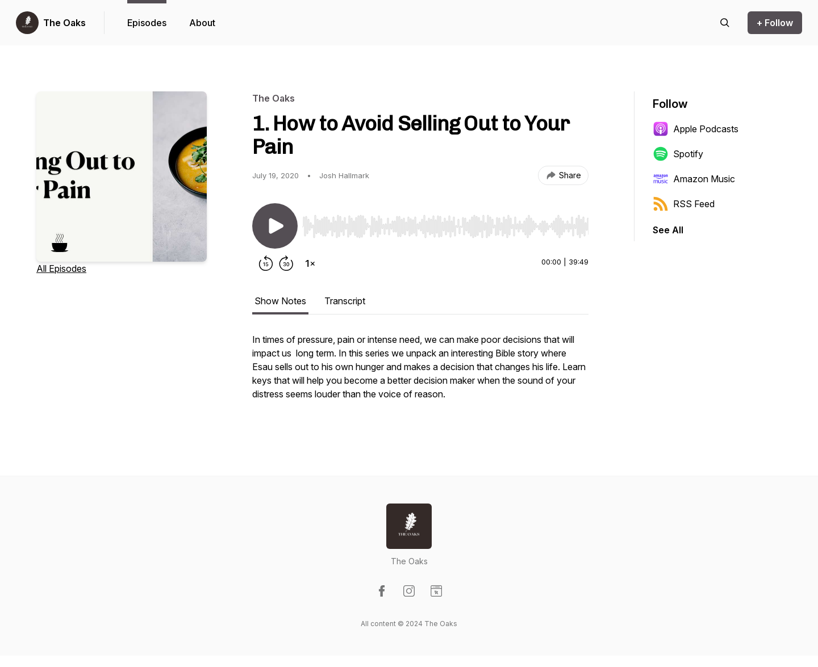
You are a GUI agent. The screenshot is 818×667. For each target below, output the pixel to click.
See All (668, 230)
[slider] (445, 226)
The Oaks (64, 22)
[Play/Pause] (275, 226)
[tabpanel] (420, 372)
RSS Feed (684, 204)
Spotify (678, 154)
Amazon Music (694, 179)
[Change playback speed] (310, 263)
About (202, 22)
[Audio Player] (445, 223)
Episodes (146, 22)
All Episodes (61, 268)
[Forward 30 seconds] (286, 263)
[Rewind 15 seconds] (266, 263)
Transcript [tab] (344, 301)
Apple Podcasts (695, 129)
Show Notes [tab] (280, 301)
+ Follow (775, 22)
